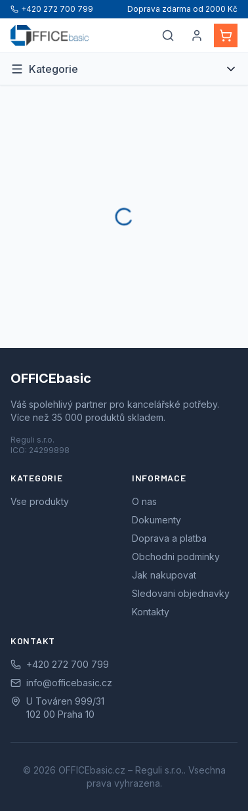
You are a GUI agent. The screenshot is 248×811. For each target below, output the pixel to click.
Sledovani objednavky (181, 593)
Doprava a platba (169, 538)
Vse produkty (39, 501)
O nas (144, 501)
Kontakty (150, 611)
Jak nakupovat (164, 575)
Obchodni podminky (176, 556)
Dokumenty (156, 519)
